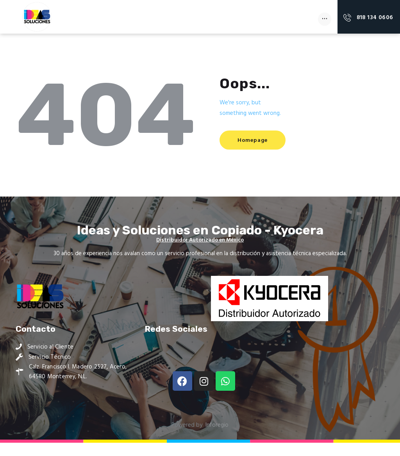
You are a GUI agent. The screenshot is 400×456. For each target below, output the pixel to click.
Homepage (254, 153)
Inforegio (217, 438)
